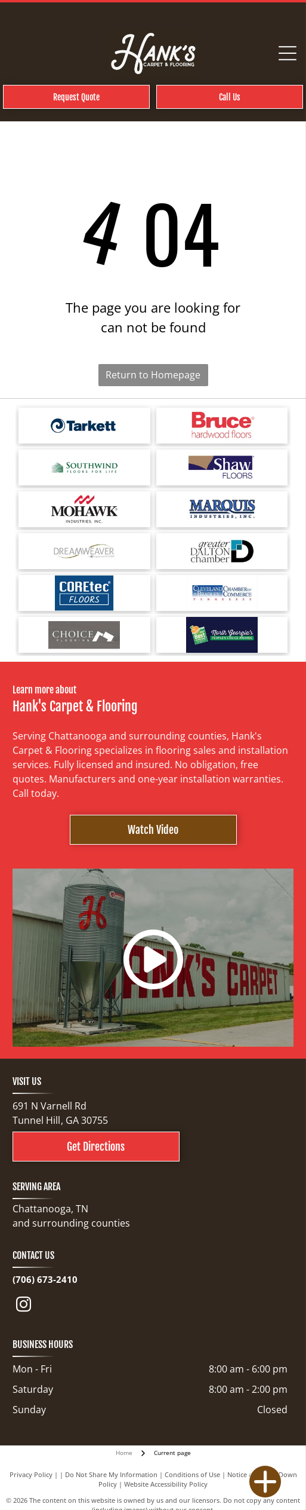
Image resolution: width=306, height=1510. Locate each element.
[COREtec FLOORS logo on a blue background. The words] (84, 593)
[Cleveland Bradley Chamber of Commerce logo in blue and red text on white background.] (222, 593)
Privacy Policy (31, 1474)
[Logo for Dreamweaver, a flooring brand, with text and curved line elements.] (84, 551)
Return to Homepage (153, 374)
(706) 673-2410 (45, 1279)
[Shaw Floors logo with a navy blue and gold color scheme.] (222, 467)
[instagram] (24, 1306)
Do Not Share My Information (111, 1474)
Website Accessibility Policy (166, 1484)
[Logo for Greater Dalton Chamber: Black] (222, 551)
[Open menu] (287, 53)
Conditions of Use (192, 1474)
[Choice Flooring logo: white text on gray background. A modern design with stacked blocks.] (84, 635)
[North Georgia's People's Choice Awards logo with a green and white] (222, 635)
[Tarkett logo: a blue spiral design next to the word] (84, 426)
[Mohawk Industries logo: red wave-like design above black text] (84, 509)
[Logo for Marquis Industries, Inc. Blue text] (222, 509)
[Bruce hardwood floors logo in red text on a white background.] (222, 426)
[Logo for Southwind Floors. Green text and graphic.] (84, 467)
